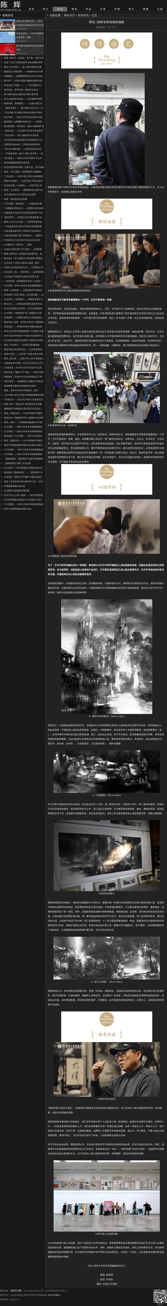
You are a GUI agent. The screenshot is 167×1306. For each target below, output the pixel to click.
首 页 (31, 9)
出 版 (160, 9)
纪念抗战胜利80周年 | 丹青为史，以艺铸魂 (24, 167)
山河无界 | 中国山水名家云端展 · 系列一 (22, 263)
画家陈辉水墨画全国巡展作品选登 (20, 386)
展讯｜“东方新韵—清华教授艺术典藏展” (23, 172)
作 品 (88, 9)
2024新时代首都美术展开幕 (16, 491)
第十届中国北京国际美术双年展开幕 (21, 94)
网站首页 (69, 15)
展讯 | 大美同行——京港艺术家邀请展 (21, 345)
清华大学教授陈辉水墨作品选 (18, 509)
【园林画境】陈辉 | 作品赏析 (17, 463)
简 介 (45, 9)
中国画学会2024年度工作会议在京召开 (22, 240)
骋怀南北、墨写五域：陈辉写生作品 (21, 90)
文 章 (103, 9)
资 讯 (60, 9)
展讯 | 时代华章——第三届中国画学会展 (23, 67)
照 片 (131, 9)
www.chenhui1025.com (33, 1291)
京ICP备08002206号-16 (56, 1291)
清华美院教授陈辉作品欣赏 (16, 163)
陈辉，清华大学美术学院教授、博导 (21, 390)
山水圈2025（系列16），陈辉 (18, 245)
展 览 (74, 9)
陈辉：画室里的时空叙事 (15, 199)
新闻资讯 (83, 15)
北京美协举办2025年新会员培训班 (20, 194)
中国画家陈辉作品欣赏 (14, 486)
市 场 (117, 9)
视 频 (145, 9)
